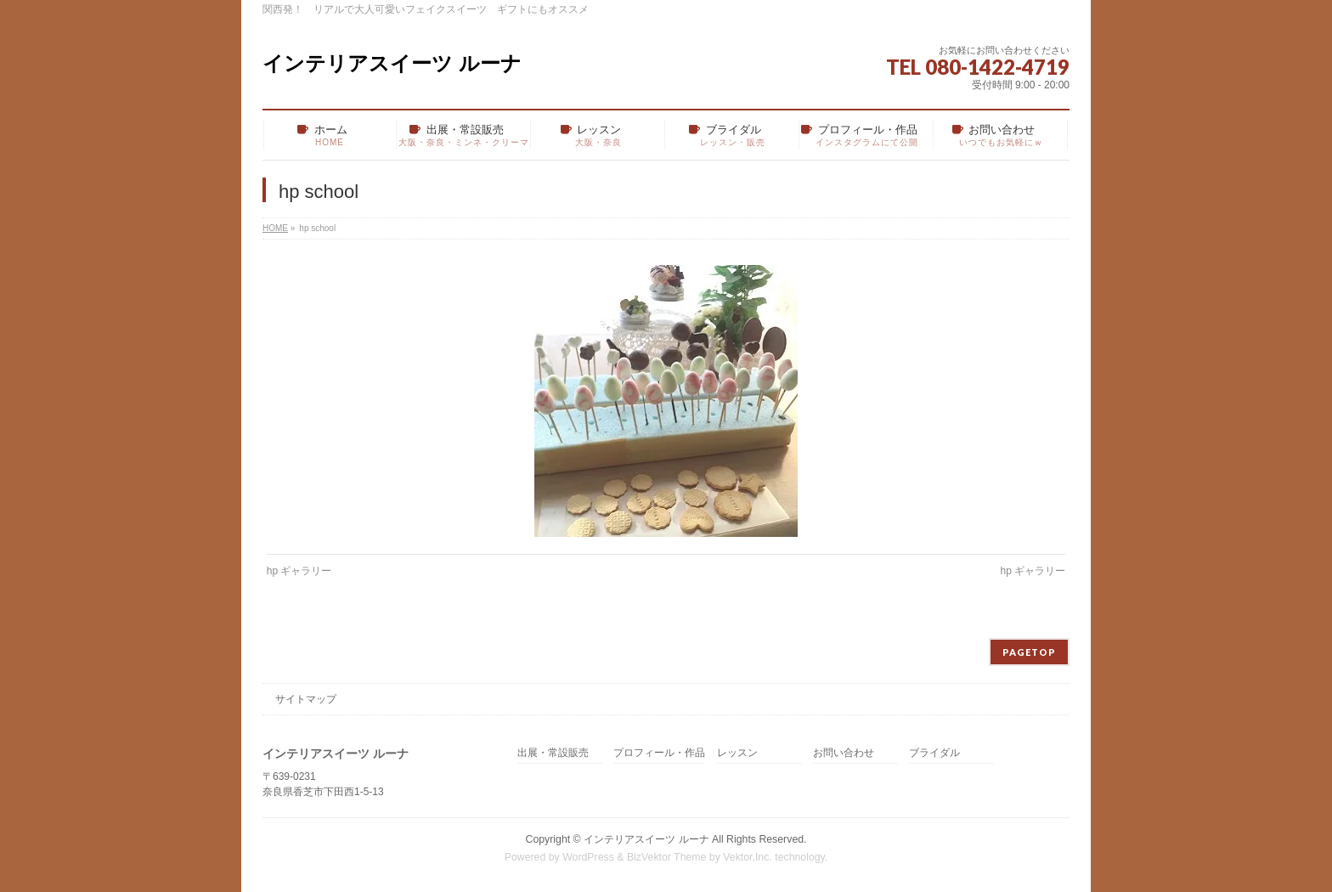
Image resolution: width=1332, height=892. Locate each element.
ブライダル (934, 753)
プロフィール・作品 (659, 753)
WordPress (588, 857)
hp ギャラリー (299, 571)
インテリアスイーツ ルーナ (392, 63)
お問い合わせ (843, 753)
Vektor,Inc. (747, 857)
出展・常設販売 (553, 753)
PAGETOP (1029, 652)
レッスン (737, 753)
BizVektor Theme (667, 857)
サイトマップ (305, 699)
